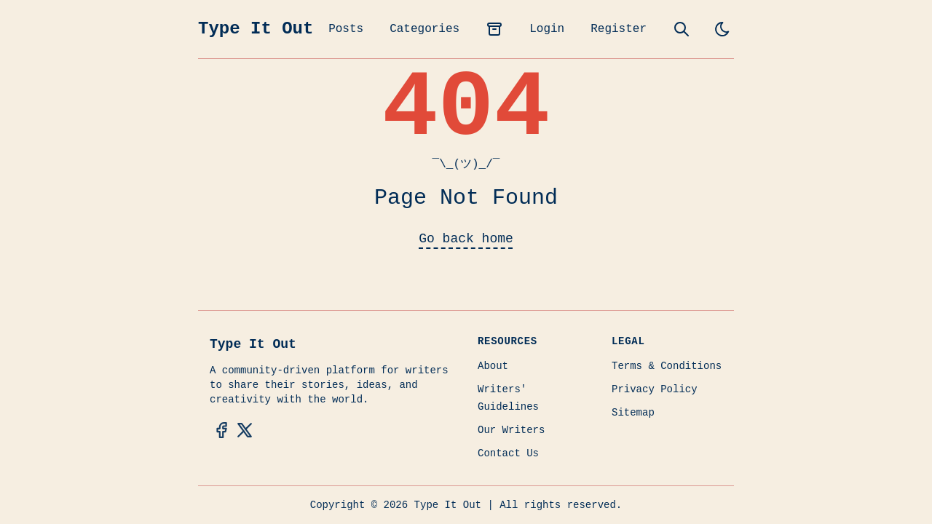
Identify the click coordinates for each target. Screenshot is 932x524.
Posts (345, 29)
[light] (722, 29)
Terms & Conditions (667, 366)
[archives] (494, 29)
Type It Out (255, 29)
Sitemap (633, 412)
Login (546, 29)
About (493, 366)
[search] (681, 29)
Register (619, 29)
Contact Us (508, 453)
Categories (424, 29)
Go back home (466, 238)
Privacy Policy (655, 389)
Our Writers (511, 430)
